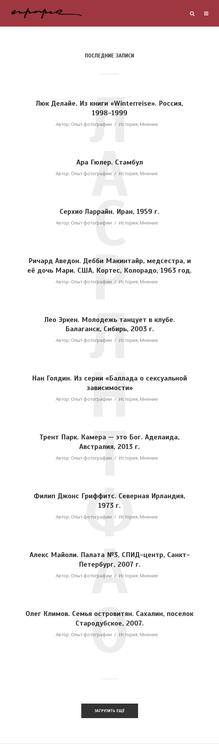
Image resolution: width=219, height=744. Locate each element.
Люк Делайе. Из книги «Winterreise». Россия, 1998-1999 (109, 108)
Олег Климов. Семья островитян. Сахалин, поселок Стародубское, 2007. (110, 619)
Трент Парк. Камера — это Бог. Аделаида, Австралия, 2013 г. (109, 442)
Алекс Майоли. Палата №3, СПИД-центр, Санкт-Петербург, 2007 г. (109, 560)
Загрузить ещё (109, 711)
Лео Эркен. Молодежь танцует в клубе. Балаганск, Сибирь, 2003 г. (109, 325)
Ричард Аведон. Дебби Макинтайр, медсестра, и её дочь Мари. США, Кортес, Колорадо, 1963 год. (109, 266)
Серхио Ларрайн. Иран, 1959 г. (109, 211)
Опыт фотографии (91, 124)
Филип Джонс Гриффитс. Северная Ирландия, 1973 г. (109, 501)
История (128, 124)
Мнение (149, 124)
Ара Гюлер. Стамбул (109, 162)
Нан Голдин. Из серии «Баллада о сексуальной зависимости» (109, 383)
